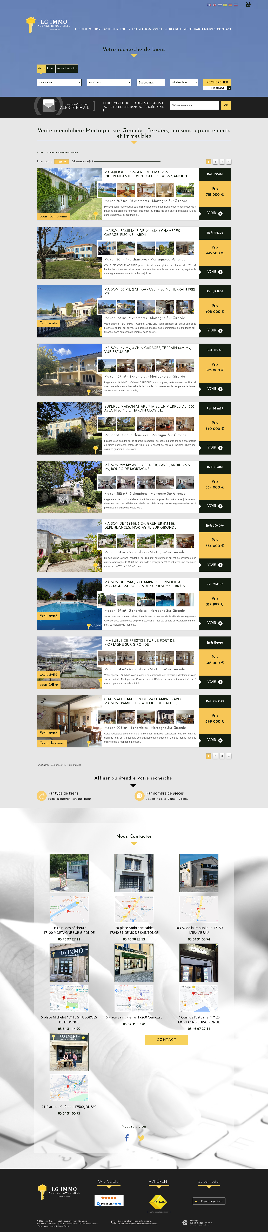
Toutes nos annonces (46, 1226)
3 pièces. (151, 798)
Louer (51, 68)
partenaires (205, 29)
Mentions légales (55, 1223)
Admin (95, 1223)
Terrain (87, 798)
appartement (63, 798)
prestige (160, 29)
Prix (62, 162)
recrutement (181, 29)
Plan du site (41, 1223)
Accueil (81, 29)
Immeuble (77, 798)
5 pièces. (172, 798)
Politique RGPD (62, 1226)
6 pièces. (183, 798)
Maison (52, 798)
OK (226, 105)
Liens (88, 1223)
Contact (224, 29)
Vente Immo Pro (66, 68)
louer (125, 29)
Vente (41, 68)
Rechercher (217, 82)
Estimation (141, 29)
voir (215, 213)
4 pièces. (161, 798)
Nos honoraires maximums (74, 1223)
